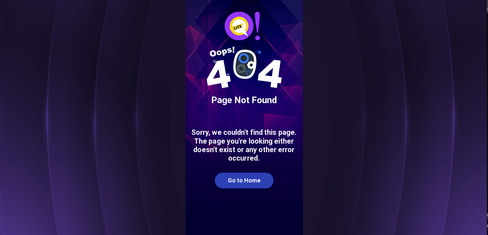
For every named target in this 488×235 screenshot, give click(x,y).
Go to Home (244, 180)
